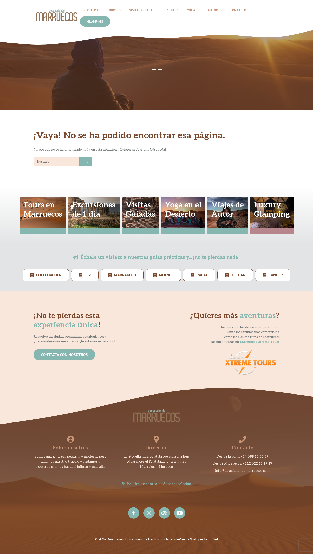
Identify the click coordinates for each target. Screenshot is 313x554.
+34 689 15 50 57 (254, 457)
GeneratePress (175, 539)
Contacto (238, 10)
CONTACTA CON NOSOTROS (64, 354)
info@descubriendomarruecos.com (242, 471)
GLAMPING (95, 21)
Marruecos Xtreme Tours (260, 342)
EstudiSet (211, 539)
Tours (116, 10)
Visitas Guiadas (146, 10)
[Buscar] (86, 161)
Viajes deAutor (227, 210)
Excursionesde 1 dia (93, 210)
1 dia (175, 10)
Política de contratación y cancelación (159, 484)
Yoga (195, 10)
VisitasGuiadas (140, 210)
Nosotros (91, 10)
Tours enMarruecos (43, 210)
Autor (217, 10)
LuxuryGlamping (272, 210)
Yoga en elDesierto (183, 210)
